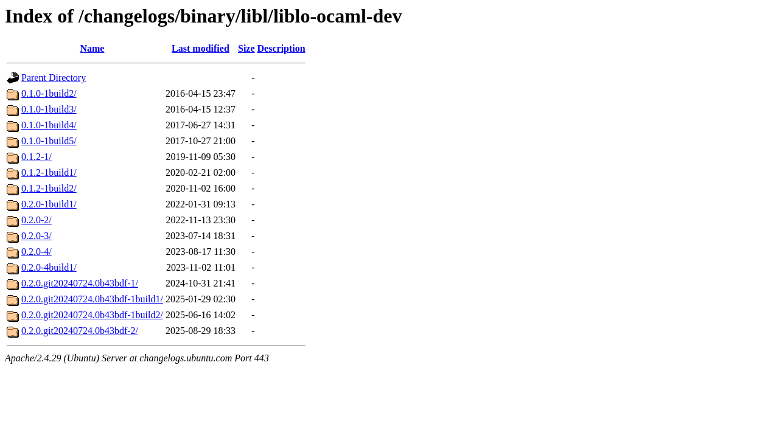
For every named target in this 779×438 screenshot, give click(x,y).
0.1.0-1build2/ (49, 93)
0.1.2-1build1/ (49, 172)
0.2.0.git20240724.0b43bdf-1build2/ (92, 315)
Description (281, 48)
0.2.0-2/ (36, 220)
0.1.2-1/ (36, 156)
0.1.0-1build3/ (49, 109)
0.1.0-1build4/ (49, 125)
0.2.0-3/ (36, 236)
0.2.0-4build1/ (49, 267)
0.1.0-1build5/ (49, 141)
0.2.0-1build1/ (49, 204)
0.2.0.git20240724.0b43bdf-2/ (79, 330)
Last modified (200, 48)
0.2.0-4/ (36, 251)
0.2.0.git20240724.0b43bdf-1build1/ (92, 299)
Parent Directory (53, 77)
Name (92, 48)
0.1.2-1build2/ (49, 188)
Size (246, 48)
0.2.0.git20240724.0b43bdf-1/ (79, 283)
